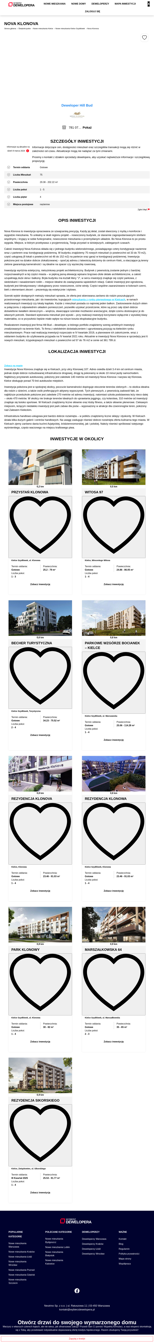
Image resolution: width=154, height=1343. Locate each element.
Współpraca (125, 1221)
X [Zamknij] (149, 4)
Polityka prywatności (129, 1211)
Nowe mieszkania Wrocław (17, 1221)
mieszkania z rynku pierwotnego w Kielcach (98, 299)
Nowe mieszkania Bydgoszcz (54, 1198)
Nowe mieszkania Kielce (43, 28)
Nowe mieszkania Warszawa (17, 1202)
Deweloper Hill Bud (77, 105)
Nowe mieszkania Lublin (57, 1204)
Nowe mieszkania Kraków (22, 1209)
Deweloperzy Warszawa (94, 1196)
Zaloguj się (92, 11)
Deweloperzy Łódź (91, 1206)
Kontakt (122, 1196)
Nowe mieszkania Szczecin (17, 1239)
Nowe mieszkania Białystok (54, 1211)
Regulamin (124, 1206)
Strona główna (10, 28)
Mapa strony (125, 1216)
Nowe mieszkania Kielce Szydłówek (70, 28)
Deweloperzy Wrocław (93, 1211)
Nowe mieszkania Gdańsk (22, 1232)
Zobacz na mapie (13, 365)
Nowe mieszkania (55, 4)
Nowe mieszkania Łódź (20, 1214)
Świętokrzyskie (25, 28)
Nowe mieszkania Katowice (54, 1219)
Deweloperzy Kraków (92, 1201)
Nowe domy (78, 4)
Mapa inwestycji (125, 4)
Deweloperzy (100, 4)
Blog (121, 1201)
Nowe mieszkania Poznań (22, 1227)
